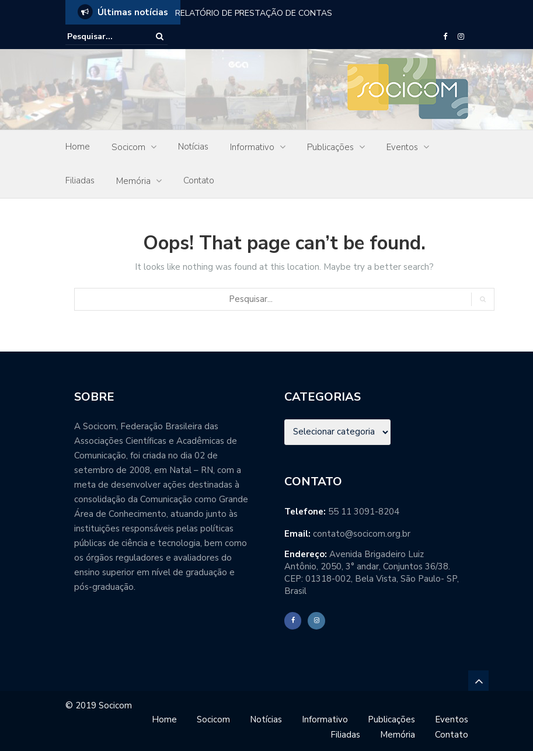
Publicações (330, 147)
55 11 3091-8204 (363, 511)
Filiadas (80, 180)
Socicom (128, 147)
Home (77, 146)
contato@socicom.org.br (361, 534)
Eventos (402, 147)
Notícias (193, 146)
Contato (198, 180)
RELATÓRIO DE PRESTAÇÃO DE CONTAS (253, 13)
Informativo (252, 147)
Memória (133, 181)
